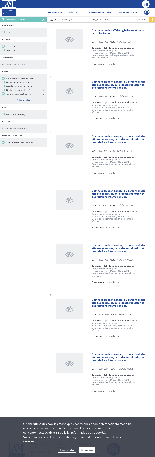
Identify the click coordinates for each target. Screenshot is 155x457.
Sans (8, 32)
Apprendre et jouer (100, 12)
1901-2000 (10, 46)
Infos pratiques (128, 12)
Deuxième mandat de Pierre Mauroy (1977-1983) (29, 82)
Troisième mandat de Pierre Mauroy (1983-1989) (29, 93)
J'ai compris (87, 449)
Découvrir (75, 12)
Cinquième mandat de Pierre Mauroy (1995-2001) (30, 78)
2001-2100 (10, 50)
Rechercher (55, 12)
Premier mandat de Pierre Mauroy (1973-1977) (28, 86)
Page (95, 19)
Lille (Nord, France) (15, 114)
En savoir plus (67, 449)
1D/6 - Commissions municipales (22, 142)
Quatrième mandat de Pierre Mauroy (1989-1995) (30, 89)
